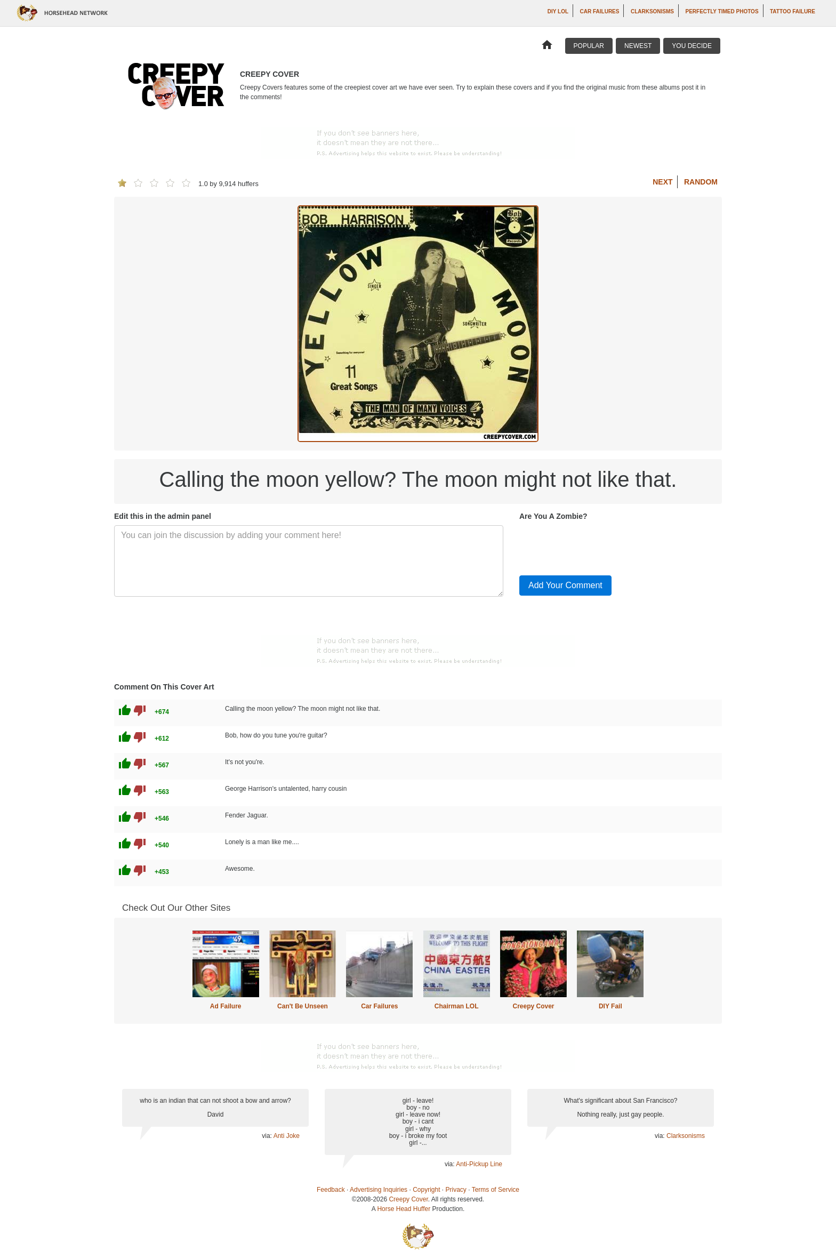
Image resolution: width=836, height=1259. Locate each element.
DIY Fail (610, 1006)
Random (701, 182)
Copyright (426, 1189)
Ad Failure (226, 1006)
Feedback (331, 1189)
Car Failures (600, 11)
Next (662, 182)
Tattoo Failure (792, 11)
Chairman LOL (457, 1006)
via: (267, 1136)
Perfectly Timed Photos (721, 11)
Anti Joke (287, 1136)
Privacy (456, 1189)
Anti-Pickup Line (479, 1164)
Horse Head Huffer (403, 1209)
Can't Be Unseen (302, 1006)
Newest (638, 46)
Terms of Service (495, 1189)
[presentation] (600, 546)
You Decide (692, 46)
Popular (589, 46)
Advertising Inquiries (378, 1189)
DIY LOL (558, 11)
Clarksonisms (652, 11)
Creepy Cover (533, 1006)
